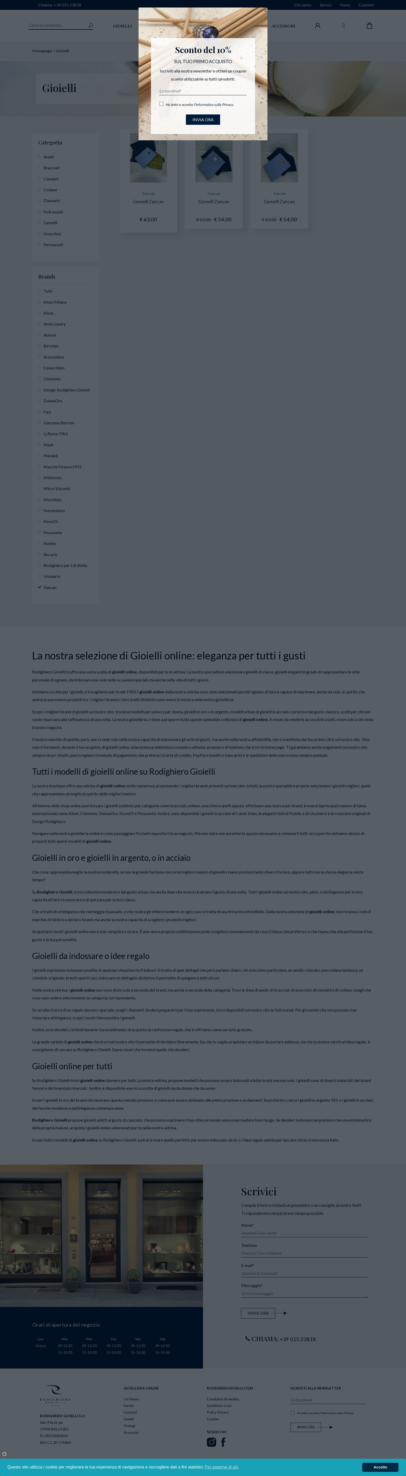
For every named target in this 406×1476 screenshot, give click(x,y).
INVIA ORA (203, 119)
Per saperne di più (221, 1467)
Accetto (380, 1467)
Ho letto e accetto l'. (199, 105)
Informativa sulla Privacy (214, 105)
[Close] (265, 11)
